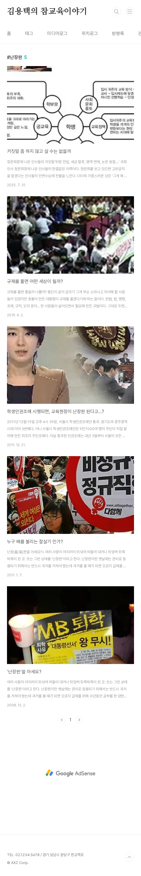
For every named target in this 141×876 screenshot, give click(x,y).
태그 (29, 33)
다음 (78, 719)
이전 (62, 719)
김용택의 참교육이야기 (47, 12)
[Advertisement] (70, 773)
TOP (129, 857)
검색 (116, 11)
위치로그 (90, 33)
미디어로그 (57, 33)
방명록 (118, 33)
